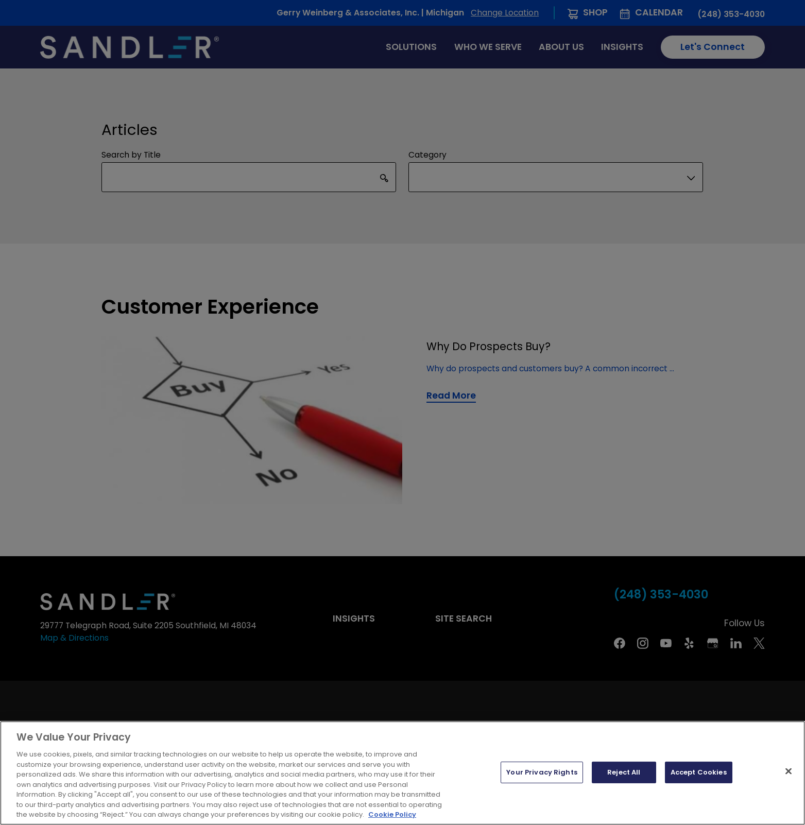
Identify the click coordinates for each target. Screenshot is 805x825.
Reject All (623, 772)
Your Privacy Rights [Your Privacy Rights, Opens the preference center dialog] (541, 772)
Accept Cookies (699, 772)
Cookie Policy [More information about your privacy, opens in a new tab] (392, 814)
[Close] (788, 771)
